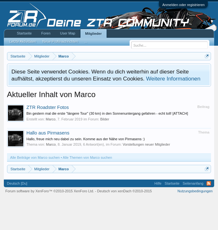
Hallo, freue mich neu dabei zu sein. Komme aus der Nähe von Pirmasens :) (85, 139)
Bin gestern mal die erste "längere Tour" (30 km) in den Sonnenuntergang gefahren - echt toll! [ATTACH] (107, 113)
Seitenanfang (193, 183)
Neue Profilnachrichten (60, 41)
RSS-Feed (209, 183)
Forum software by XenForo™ (49, 191)
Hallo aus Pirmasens (47, 132)
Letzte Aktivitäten (23, 41)
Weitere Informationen (173, 78)
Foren (45, 33)
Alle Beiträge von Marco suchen (35, 157)
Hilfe (158, 183)
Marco (51, 119)
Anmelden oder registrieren (183, 5)
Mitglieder (93, 33)
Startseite (24, 33)
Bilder (104, 119)
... (85, 41)
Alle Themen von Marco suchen (87, 157)
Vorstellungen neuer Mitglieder (146, 144)
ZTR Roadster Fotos (47, 107)
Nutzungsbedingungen (195, 191)
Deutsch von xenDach (124, 191)
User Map (67, 33)
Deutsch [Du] (17, 183)
